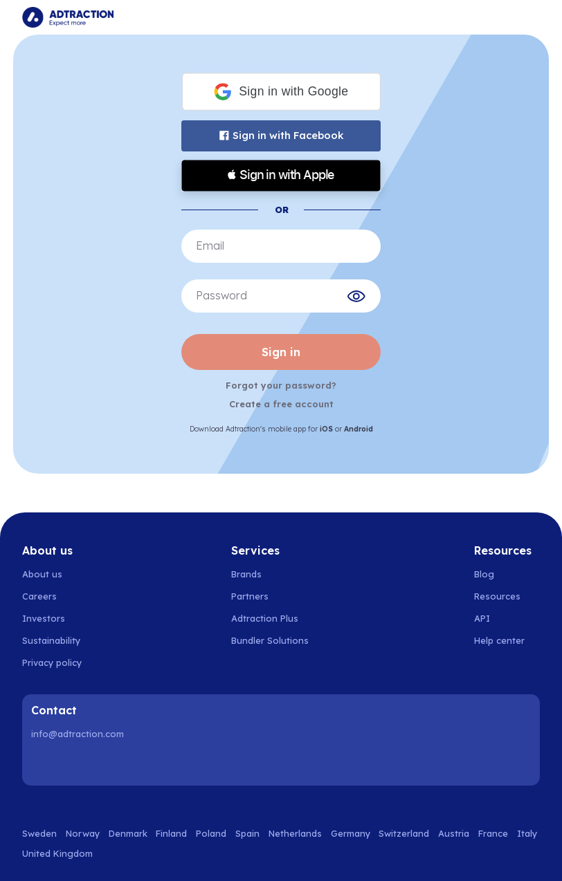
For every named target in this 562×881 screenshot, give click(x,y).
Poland (211, 833)
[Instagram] (79, 763)
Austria (453, 833)
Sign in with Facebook (281, 135)
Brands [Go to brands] (246, 573)
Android (358, 429)
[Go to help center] (507, 640)
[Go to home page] (68, 17)
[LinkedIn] (44, 763)
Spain (247, 833)
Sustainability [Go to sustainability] (51, 640)
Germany (350, 833)
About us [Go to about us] (42, 573)
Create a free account (281, 403)
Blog (484, 573)
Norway (83, 833)
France (493, 833)
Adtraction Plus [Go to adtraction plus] (264, 618)
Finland (171, 833)
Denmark (128, 833)
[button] (280, 92)
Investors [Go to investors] (43, 618)
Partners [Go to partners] (250, 596)
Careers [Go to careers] (39, 596)
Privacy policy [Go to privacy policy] (52, 662)
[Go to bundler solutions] (277, 640)
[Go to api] (507, 618)
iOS (326, 429)
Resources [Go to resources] (497, 596)
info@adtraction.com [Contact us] (77, 733)
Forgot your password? (281, 385)
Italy (527, 833)
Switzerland (404, 833)
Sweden (39, 833)
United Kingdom (57, 853)
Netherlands (295, 833)
